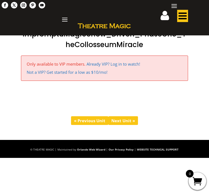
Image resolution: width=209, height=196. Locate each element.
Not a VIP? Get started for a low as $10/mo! (67, 72)
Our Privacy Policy (121, 149)
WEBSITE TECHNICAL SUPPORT (158, 149)
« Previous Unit (89, 120)
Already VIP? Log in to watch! (113, 64)
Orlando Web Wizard (91, 149)
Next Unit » (123, 120)
